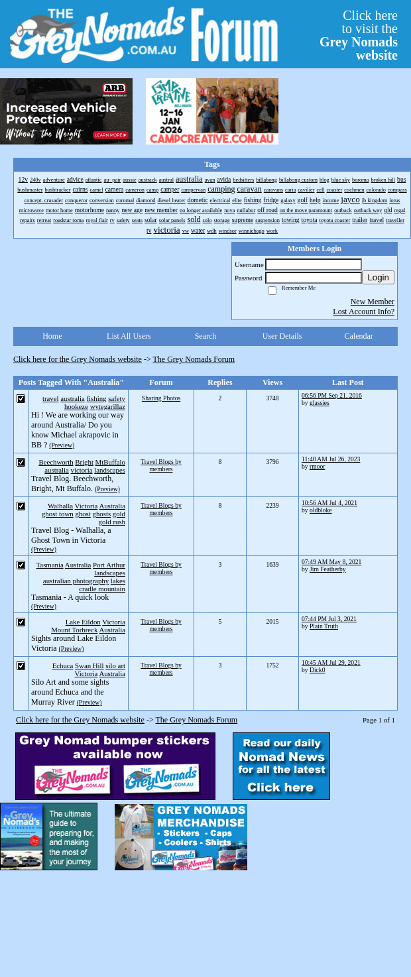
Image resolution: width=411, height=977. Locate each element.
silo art (115, 665)
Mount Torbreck (74, 630)
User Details (282, 336)
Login (378, 277)
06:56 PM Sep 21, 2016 (332, 395)
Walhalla (60, 506)
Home (52, 336)
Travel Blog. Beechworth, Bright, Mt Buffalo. (72, 483)
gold (119, 514)
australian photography (76, 581)
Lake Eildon (83, 622)
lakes (118, 581)
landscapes (109, 470)
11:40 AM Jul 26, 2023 (331, 459)
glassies (319, 402)
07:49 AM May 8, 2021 (331, 561)
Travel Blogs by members (161, 465)
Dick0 (317, 669)
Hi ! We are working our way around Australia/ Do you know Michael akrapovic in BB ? (77, 429)
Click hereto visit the (359, 35)
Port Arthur (109, 565)
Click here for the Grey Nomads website (77, 359)
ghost (82, 514)
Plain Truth (324, 626)
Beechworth (55, 462)
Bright (84, 462)
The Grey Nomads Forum (194, 359)
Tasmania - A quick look (70, 597)
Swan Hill (89, 665)
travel (50, 398)
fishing (97, 398)
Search (206, 336)
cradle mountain (102, 589)
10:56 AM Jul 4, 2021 (329, 502)
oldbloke (321, 510)
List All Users (129, 336)
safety (116, 398)
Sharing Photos (161, 398)
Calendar (359, 336)
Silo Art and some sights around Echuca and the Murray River (70, 692)
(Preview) (61, 445)
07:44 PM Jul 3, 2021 (329, 618)
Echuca (63, 665)
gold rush (112, 522)
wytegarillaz (107, 406)
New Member (372, 301)
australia (72, 398)
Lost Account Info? (363, 311)
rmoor (317, 466)
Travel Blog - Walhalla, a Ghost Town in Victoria (71, 535)
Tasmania (50, 565)
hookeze (76, 406)
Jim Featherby (328, 569)
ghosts (101, 514)
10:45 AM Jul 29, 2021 (331, 662)
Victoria (86, 506)
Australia (112, 506)
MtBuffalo (110, 462)
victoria (82, 470)
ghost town (58, 514)
